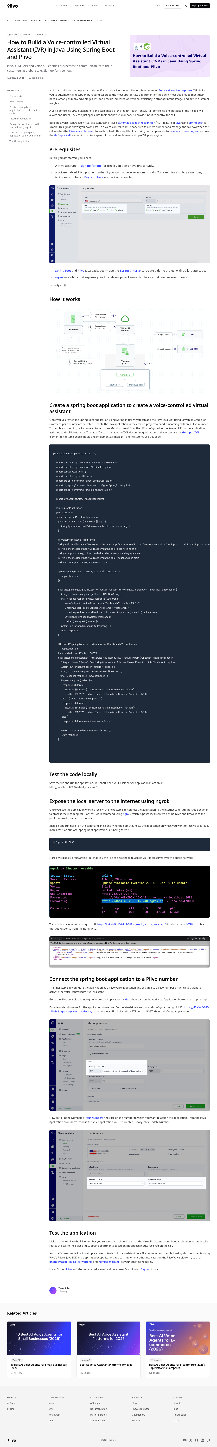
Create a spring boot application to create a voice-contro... (24, 110)
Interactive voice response (175, 91)
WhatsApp (54, 1415)
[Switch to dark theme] (185, 5)
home (17, 21)
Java (178, 123)
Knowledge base (140, 1409)
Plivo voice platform (81, 131)
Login (157, 5)
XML (127, 1000)
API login (95, 1403)
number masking (109, 1262)
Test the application (19, 141)
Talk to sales (179, 1415)
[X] (190, 1440)
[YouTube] (184, 1440)
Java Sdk (13, 34)
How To (40, 34)
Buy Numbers (93, 177)
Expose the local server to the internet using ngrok (25, 126)
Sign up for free (200, 5)
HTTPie (190, 925)
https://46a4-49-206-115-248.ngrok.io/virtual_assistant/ (131, 925)
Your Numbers (94, 1118)
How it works (16, 101)
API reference (97, 1420)
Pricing (10, 1409)
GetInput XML (63, 135)
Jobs (175, 1409)
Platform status (98, 1415)
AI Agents (12, 1403)
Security (136, 1420)
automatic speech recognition (136, 123)
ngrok (59, 277)
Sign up (145, 1269)
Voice (51, 1403)
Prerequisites (16, 96)
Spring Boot (196, 123)
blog (25, 21)
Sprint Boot (63, 271)
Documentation (98, 1409)
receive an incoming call (184, 131)
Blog (134, 1403)
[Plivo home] (12, 6)
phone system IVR (60, 1262)
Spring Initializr (130, 271)
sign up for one (91, 166)
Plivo (81, 271)
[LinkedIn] (202, 1440)
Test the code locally (20, 118)
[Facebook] (196, 1440)
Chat (51, 1420)
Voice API (26, 34)
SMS (51, 1409)
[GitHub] (208, 1440)
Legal (176, 1420)
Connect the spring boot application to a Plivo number (25, 134)
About (176, 1403)
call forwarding (82, 1262)
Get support (138, 1415)
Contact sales (172, 5)
